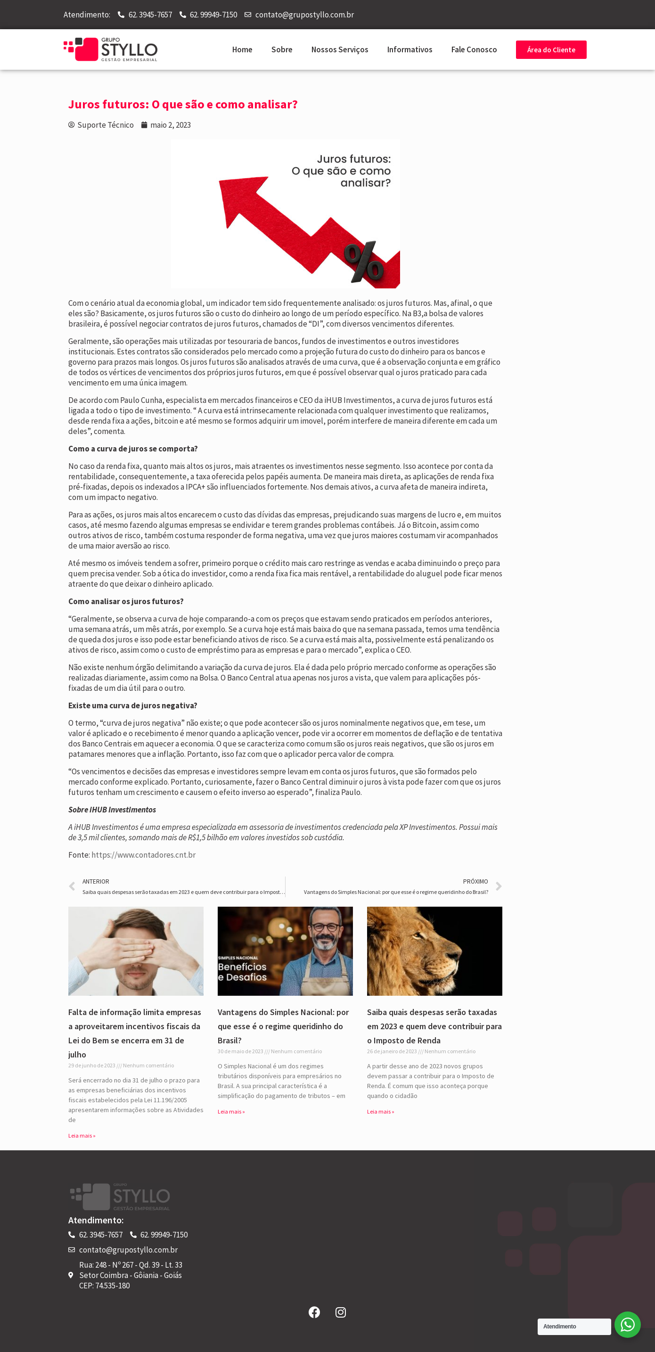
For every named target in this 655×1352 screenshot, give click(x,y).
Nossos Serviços (339, 49)
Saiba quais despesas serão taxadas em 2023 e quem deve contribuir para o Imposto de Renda (434, 1026)
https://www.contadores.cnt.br (143, 855)
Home (242, 49)
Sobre (282, 49)
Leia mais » (82, 1135)
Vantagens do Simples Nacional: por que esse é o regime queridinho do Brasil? (283, 1026)
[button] (551, 50)
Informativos (410, 49)
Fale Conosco (474, 49)
